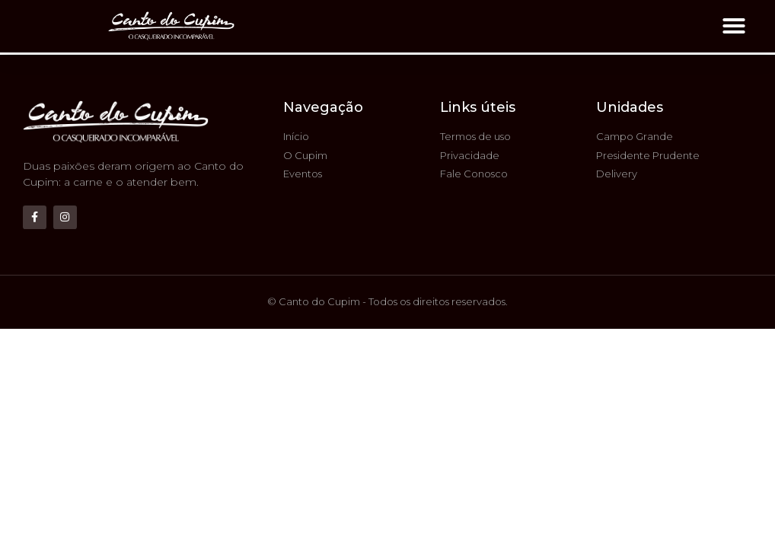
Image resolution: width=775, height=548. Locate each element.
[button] (734, 26)
